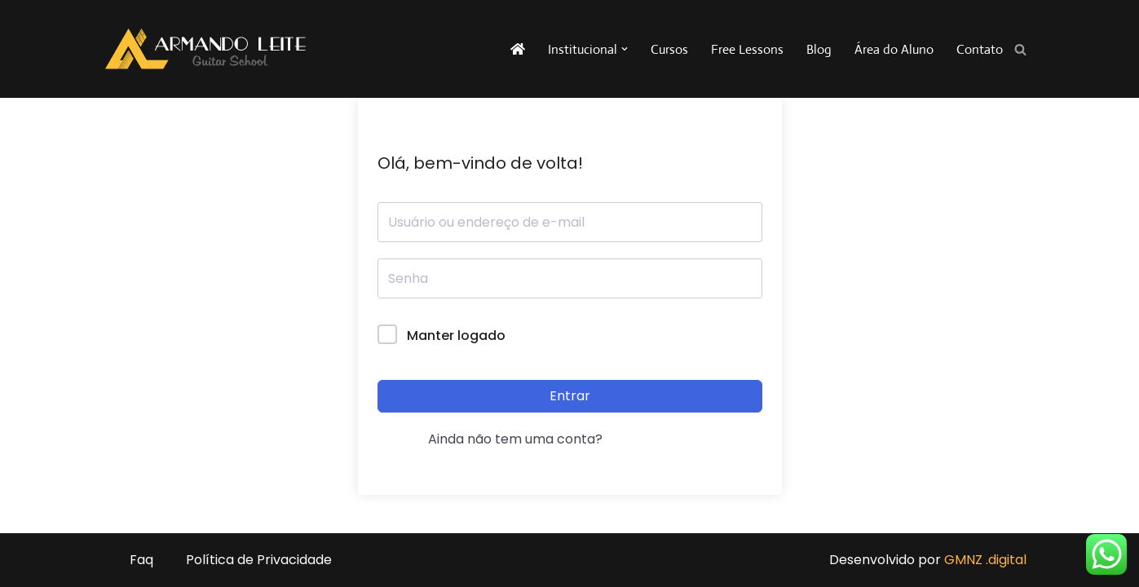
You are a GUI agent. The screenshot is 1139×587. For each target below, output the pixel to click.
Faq (141, 559)
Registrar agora (660, 439)
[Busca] (1020, 49)
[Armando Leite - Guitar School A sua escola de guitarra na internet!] (205, 49)
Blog (819, 49)
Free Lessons (747, 49)
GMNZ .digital (985, 559)
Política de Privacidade (259, 559)
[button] (624, 49)
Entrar (570, 395)
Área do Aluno (894, 49)
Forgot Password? (704, 335)
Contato (979, 49)
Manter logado (456, 335)
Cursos (669, 49)
